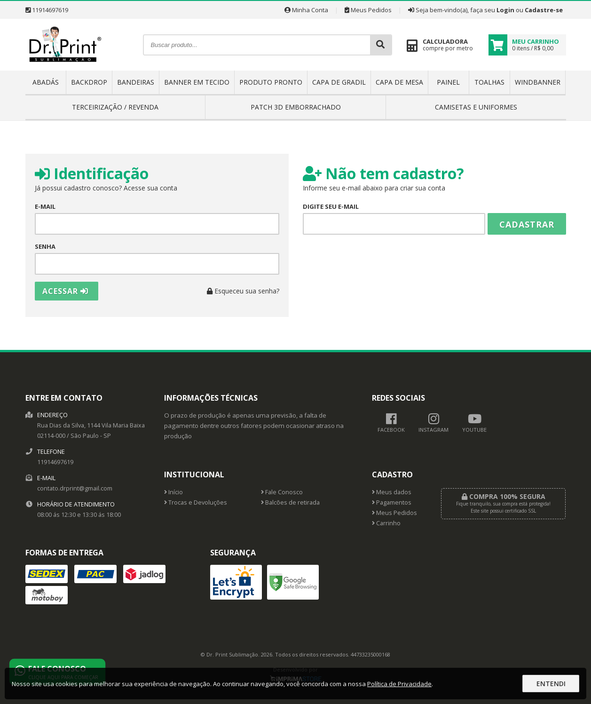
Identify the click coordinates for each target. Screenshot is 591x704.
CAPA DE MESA (399, 82)
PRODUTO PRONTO (270, 82)
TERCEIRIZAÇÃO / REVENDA (115, 107)
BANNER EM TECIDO (196, 82)
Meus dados (391, 492)
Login (505, 10)
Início (173, 492)
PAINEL (448, 82)
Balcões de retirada (290, 502)
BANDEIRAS (135, 82)
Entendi (551, 683)
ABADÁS (45, 82)
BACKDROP (89, 82)
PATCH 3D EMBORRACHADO (296, 107)
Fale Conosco (282, 492)
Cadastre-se (544, 10)
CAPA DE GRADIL (339, 82)
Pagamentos (391, 502)
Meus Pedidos (368, 10)
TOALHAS (489, 82)
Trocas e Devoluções (195, 502)
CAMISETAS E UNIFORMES (476, 107)
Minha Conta (306, 10)
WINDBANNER (537, 82)
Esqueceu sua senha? (243, 290)
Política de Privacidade (399, 684)
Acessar (65, 291)
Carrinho (386, 523)
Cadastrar (526, 224)
